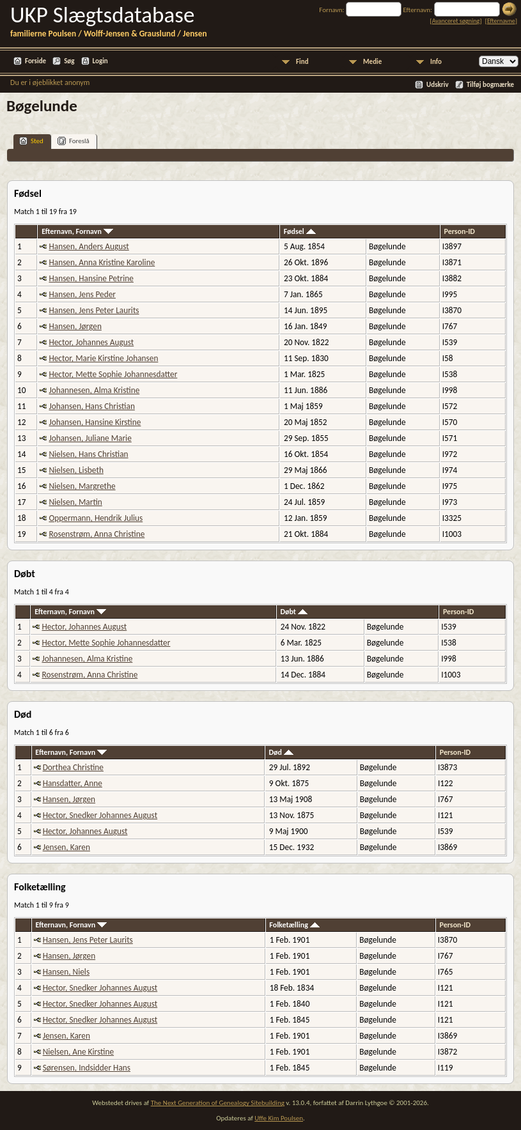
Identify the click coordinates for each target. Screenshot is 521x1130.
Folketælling (294, 924)
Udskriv (437, 85)
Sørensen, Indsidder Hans (86, 1067)
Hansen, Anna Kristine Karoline (102, 262)
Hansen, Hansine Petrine (91, 278)
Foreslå (73, 141)
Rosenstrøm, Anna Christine (96, 534)
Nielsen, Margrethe (82, 486)
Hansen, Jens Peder (82, 294)
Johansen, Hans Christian (91, 406)
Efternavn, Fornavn (77, 231)
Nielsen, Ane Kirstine (78, 1051)
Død (281, 752)
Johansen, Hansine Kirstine (95, 422)
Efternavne (501, 21)
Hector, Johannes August (91, 342)
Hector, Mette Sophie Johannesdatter (113, 374)
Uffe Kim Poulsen (278, 1118)
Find (302, 62)
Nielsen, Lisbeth (76, 470)
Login (100, 61)
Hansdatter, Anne (72, 783)
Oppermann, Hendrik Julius (96, 518)
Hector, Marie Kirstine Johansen (103, 358)
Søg (69, 61)
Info (436, 62)
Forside (35, 61)
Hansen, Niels (66, 971)
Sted (31, 141)
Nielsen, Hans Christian (88, 454)
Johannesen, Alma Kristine (94, 390)
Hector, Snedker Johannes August (100, 815)
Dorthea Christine (73, 767)
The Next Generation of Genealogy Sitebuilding (217, 1103)
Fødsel (300, 231)
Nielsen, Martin (75, 502)
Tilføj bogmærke (490, 85)
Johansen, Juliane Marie (90, 438)
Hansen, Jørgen (75, 326)
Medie (372, 62)
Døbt (293, 611)
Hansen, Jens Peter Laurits (94, 310)
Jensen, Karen (66, 847)
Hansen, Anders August (88, 246)
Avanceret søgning (456, 21)
